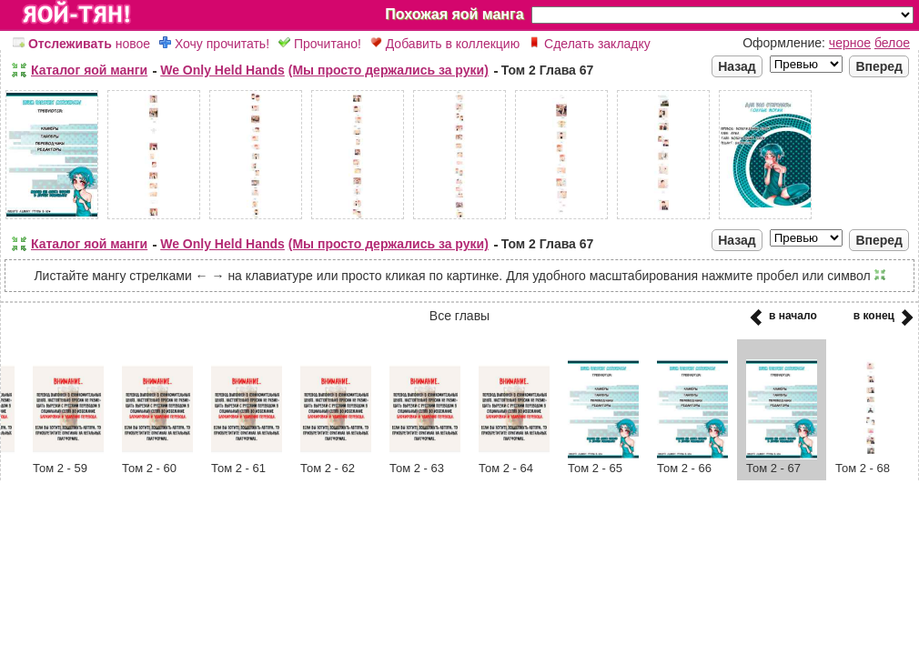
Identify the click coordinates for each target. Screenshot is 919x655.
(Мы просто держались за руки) (388, 70)
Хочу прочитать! (214, 43)
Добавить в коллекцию (445, 43)
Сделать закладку (590, 43)
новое (81, 43)
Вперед (879, 66)
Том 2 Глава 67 (547, 70)
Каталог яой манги (89, 70)
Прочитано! (319, 43)
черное (850, 42)
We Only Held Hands (222, 70)
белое (892, 42)
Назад (737, 66)
